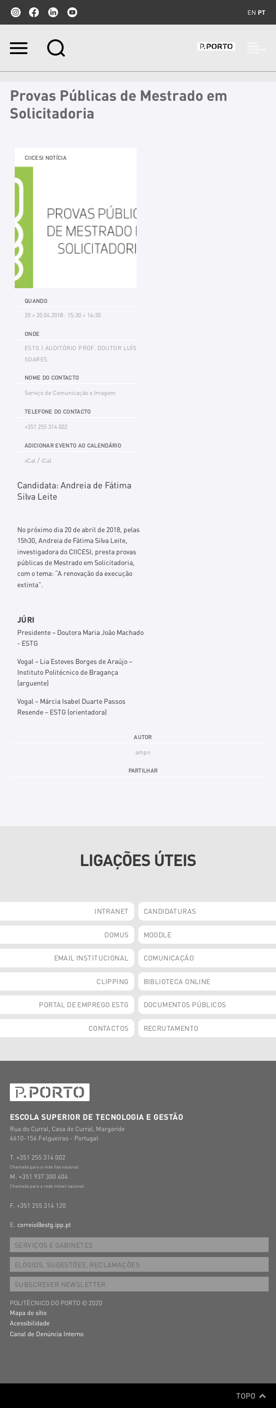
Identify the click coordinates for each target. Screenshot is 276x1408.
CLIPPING (112, 981)
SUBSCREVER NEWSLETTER (60, 1284)
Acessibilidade (30, 1322)
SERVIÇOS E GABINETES (53, 1244)
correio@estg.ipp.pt (44, 1224)
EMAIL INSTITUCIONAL (91, 957)
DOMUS (116, 934)
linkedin (53, 12)
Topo (251, 1396)
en (251, 12)
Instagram (15, 12)
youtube (72, 12)
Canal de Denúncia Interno (47, 1333)
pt (261, 12)
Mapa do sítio (28, 1312)
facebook (34, 12)
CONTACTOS (109, 1027)
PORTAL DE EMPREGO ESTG (83, 1004)
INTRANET (111, 910)
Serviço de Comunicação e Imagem (70, 392)
